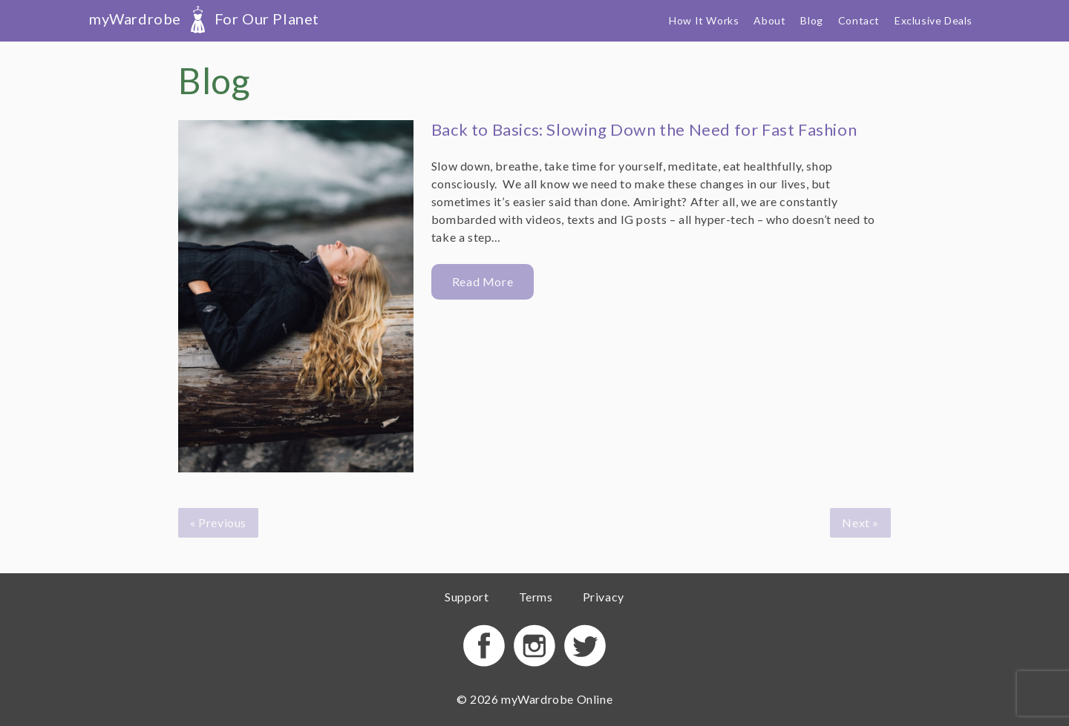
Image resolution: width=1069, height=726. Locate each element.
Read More (482, 281)
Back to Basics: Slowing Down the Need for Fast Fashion (644, 129)
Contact (859, 20)
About (769, 20)
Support (466, 597)
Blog (811, 20)
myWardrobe (204, 18)
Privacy (603, 597)
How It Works (704, 20)
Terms (536, 597)
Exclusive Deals (933, 20)
